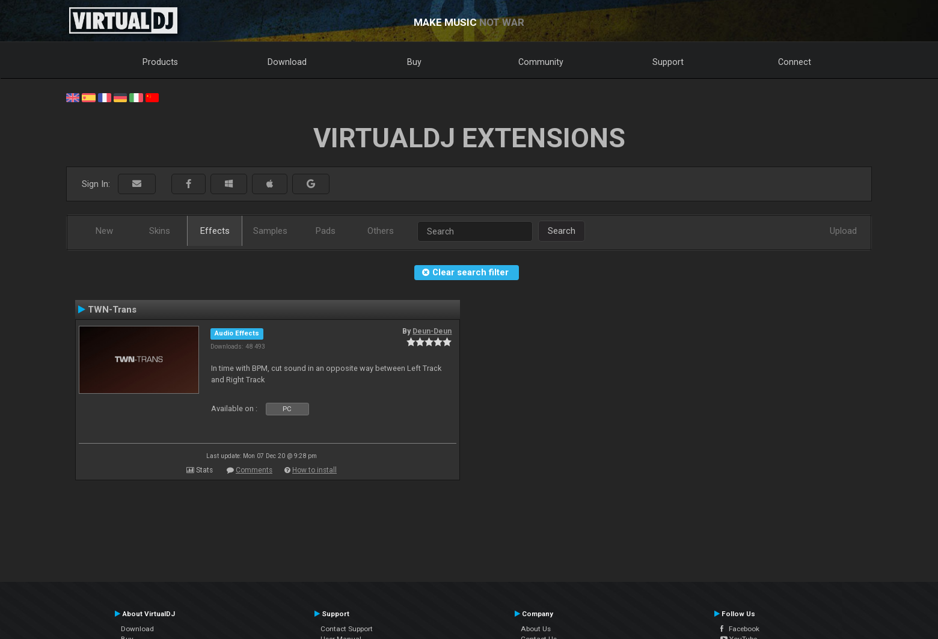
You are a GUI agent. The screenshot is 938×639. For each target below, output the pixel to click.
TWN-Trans (112, 309)
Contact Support (346, 629)
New (104, 230)
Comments (254, 470)
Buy (414, 62)
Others (380, 230)
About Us (536, 629)
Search (561, 230)
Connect (794, 62)
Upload (843, 230)
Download (287, 62)
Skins (159, 230)
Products (160, 62)
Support (668, 62)
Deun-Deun (432, 331)
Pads (326, 230)
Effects (215, 230)
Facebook (739, 629)
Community (540, 62)
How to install (314, 470)
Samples (270, 230)
